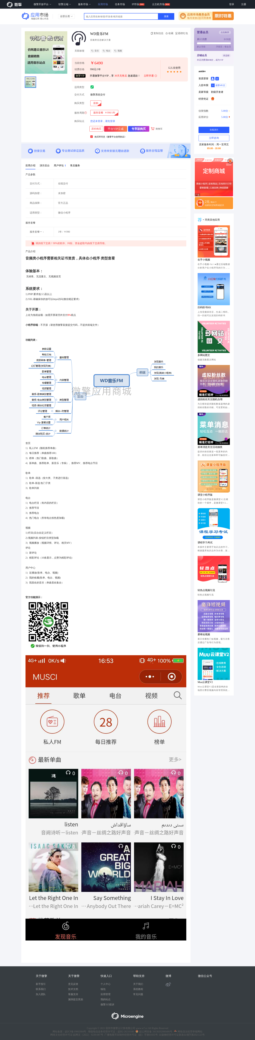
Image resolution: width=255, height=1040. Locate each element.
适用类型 (79, 87)
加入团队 (41, 994)
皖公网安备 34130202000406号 (154, 1031)
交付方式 (79, 94)
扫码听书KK (204, 307)
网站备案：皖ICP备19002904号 (69, 1031)
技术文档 (73, 989)
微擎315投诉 (107, 1004)
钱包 (103, 989)
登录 (231, 4)
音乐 (95, 50)
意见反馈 (73, 984)
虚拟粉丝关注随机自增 (210, 399)
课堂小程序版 (205, 494)
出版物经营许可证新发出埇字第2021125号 (181, 1034)
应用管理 (105, 994)
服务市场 (84, 4)
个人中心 (105, 984)
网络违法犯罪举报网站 (188, 1031)
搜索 (166, 16)
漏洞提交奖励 (75, 999)
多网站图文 (204, 355)
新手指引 (41, 984)
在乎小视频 (204, 259)
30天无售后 (121, 75)
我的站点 (105, 999)
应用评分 (214, 117)
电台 (106, 50)
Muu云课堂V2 (205, 682)
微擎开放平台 (42, 4)
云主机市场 (158, 4)
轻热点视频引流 (206, 590)
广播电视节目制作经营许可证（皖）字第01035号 (130, 1034)
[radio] (95, 103)
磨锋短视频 (204, 634)
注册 (243, 4)
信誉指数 (214, 111)
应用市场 (103, 4)
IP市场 (135, 4)
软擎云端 (64, 4)
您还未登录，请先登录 (102, 121)
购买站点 (79, 121)
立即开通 (150, 76)
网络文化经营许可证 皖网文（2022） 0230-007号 (76, 1034)
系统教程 (138, 989)
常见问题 (138, 994)
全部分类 (66, 16)
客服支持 (73, 994)
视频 (118, 50)
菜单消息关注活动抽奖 (210, 447)
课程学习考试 (205, 542)
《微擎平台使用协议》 (115, 137)
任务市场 (120, 4)
